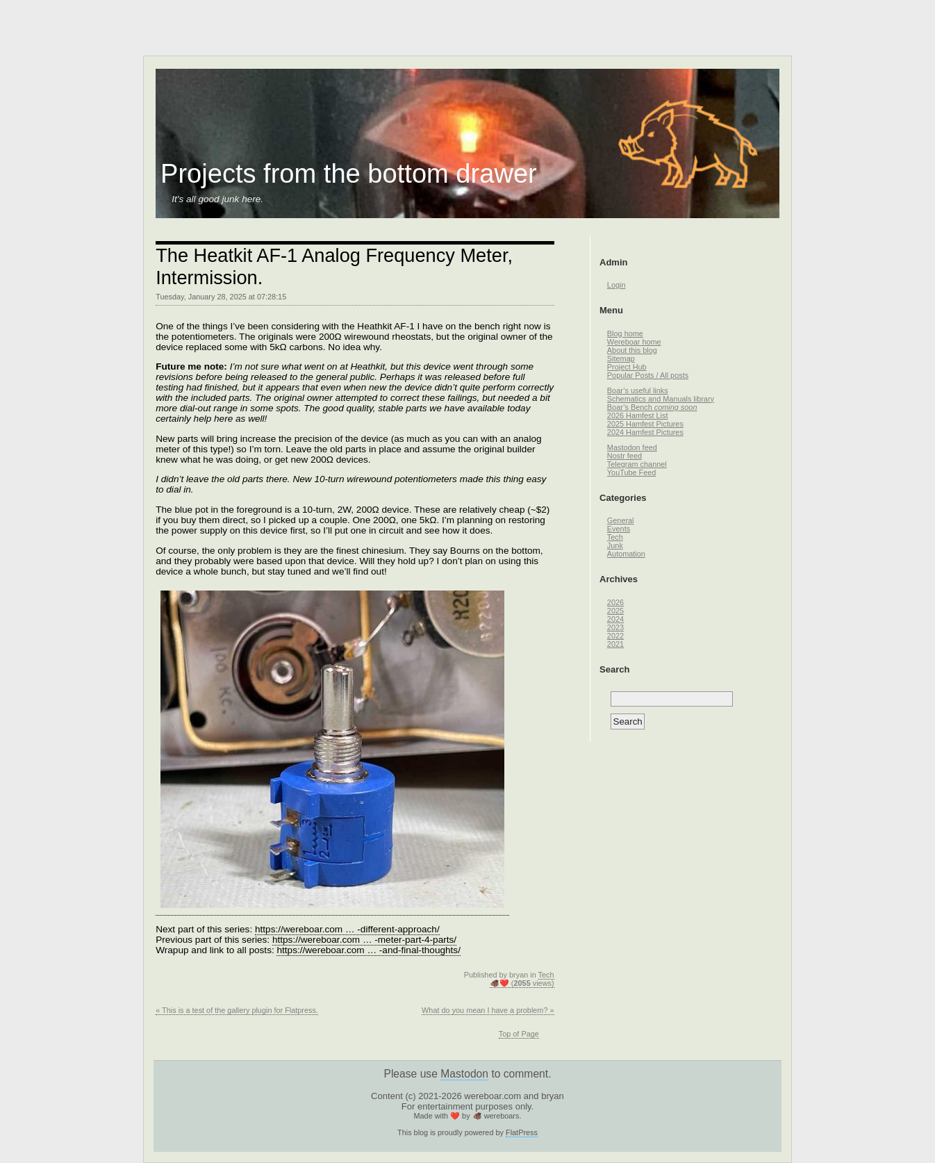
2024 (615, 619)
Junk (615, 545)
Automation (626, 554)
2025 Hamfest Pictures (645, 424)
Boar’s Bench (652, 407)
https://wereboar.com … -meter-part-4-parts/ (364, 939)
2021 (615, 644)
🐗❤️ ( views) (522, 983)
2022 (615, 636)
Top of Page (519, 1034)
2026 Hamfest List (637, 415)
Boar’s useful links (637, 390)
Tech (546, 975)
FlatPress (522, 1132)
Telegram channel (637, 464)
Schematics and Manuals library (660, 399)
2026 (615, 602)
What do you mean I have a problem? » (488, 1010)
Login (616, 285)
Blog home (625, 333)
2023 (615, 627)
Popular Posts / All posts (647, 375)
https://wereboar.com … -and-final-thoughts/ (368, 950)
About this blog (632, 350)
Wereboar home (634, 342)
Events (618, 529)
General (620, 520)
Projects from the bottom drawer (348, 173)
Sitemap (621, 358)
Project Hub (627, 367)
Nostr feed (624, 456)
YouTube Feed (631, 472)
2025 (615, 611)
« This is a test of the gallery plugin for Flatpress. (237, 1010)
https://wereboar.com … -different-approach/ (347, 929)
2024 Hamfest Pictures (645, 432)
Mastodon (464, 1074)
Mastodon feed (632, 447)
